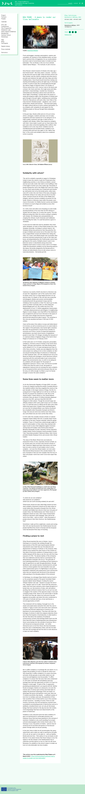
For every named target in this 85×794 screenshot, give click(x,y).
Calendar (4, 22)
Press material (5, 49)
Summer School (6, 35)
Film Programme (6, 28)
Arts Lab (4, 25)
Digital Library (5, 46)
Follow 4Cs (68, 35)
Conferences (5, 26)
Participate (4, 43)
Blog (2, 41)
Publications (4, 52)
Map (2, 40)
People (3, 19)
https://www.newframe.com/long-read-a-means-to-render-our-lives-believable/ (39, 757)
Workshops (4, 37)
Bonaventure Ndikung (70, 25)
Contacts (76, 3)
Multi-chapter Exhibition (8, 31)
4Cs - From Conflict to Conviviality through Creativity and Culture (24, 3)
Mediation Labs (6, 30)
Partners (3, 17)
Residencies (4, 33)
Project (3, 15)
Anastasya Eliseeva (32, 50)
